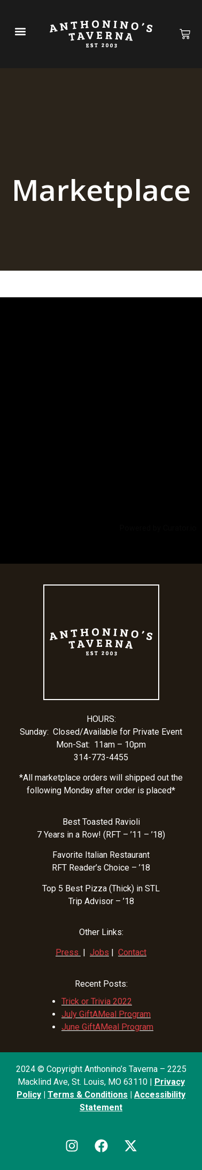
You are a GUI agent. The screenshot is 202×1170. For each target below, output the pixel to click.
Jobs (99, 952)
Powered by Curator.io (158, 528)
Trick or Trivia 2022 (96, 1001)
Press (67, 952)
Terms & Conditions (88, 1095)
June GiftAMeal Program (107, 1027)
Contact (132, 952)
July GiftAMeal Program (106, 1014)
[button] (20, 31)
